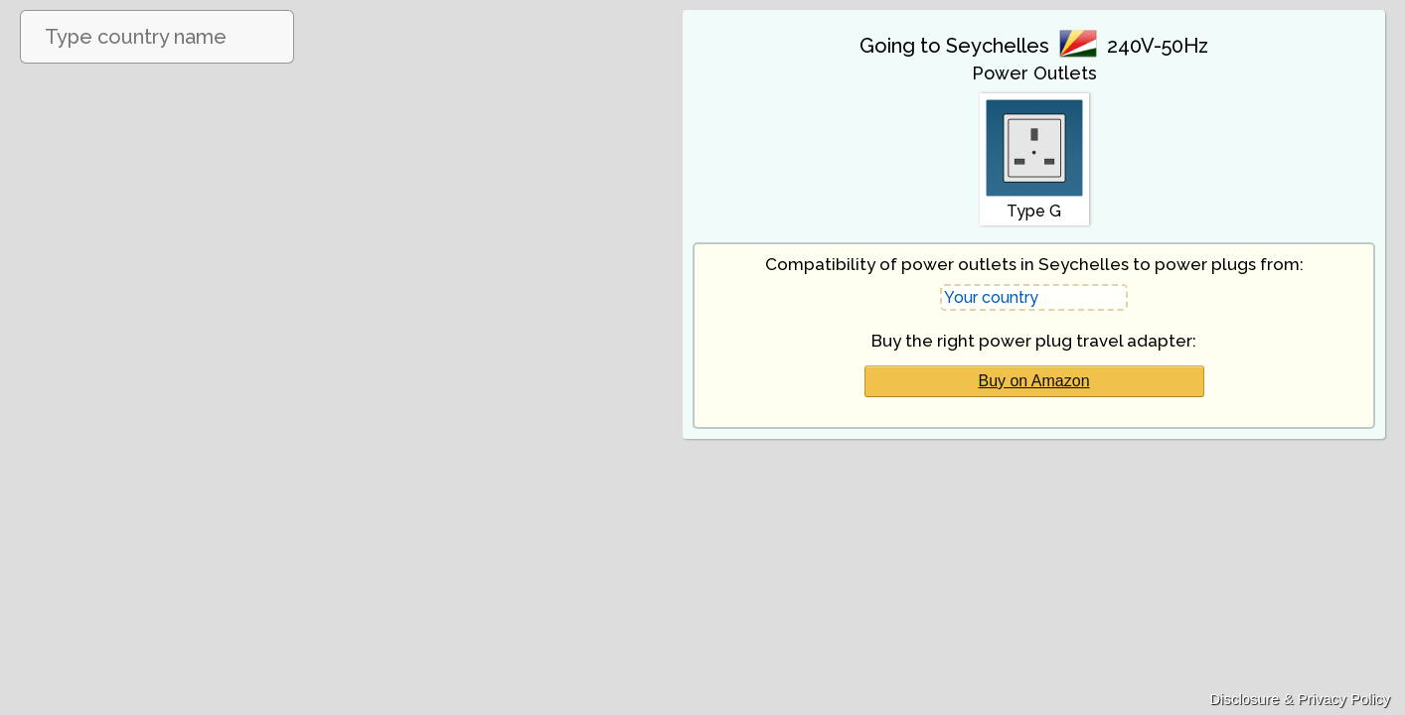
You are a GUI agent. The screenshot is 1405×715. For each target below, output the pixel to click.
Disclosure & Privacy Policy (1299, 698)
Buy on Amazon (1033, 380)
